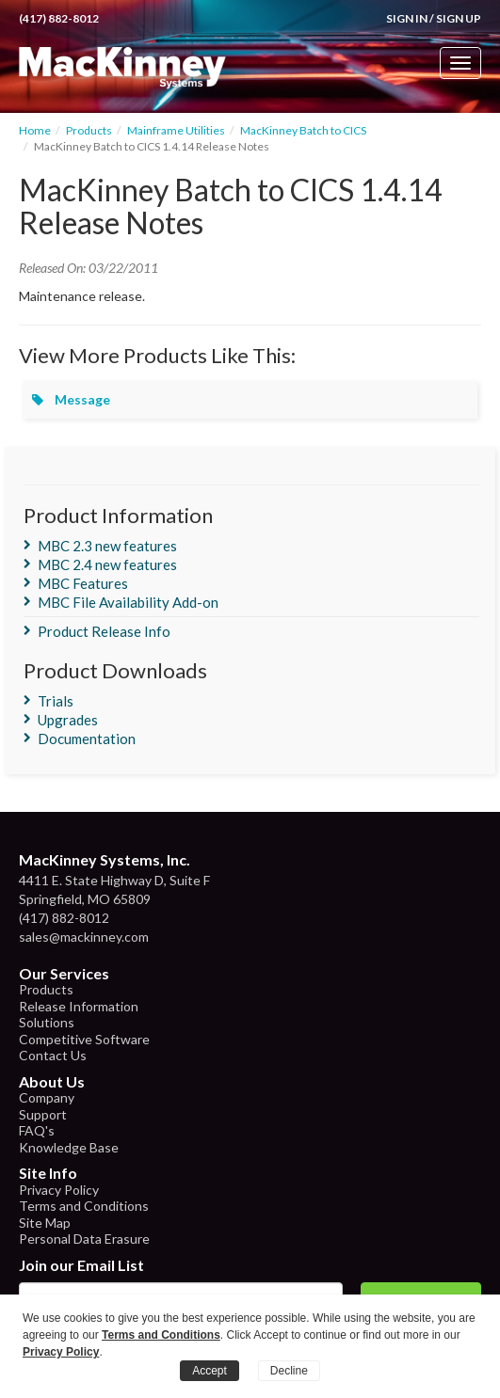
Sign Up (458, 18)
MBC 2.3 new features (107, 545)
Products (89, 130)
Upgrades (68, 719)
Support (43, 1114)
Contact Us (53, 1055)
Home (35, 130)
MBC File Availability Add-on (128, 602)
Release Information (78, 1006)
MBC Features (83, 583)
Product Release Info (104, 631)
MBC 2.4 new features (107, 564)
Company (46, 1097)
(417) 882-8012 (59, 18)
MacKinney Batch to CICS (303, 130)
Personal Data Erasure (84, 1239)
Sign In (406, 18)
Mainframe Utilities (176, 130)
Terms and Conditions (84, 1206)
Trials (55, 700)
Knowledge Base (69, 1147)
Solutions (46, 1022)
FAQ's (37, 1130)
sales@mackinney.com (84, 937)
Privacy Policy (59, 1190)
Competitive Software (84, 1039)
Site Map (45, 1223)
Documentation (87, 738)
